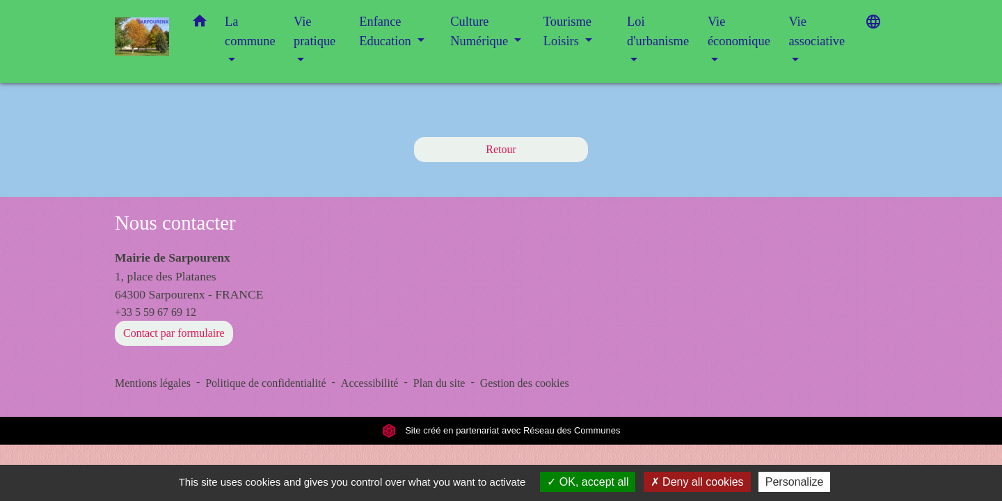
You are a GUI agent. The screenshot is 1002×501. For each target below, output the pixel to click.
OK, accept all (587, 482)
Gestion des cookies (524, 383)
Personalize (794, 482)
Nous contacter (175, 223)
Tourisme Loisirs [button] (567, 31)
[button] (199, 24)
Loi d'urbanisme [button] (658, 31)
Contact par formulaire (174, 333)
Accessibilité (370, 383)
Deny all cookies (697, 482)
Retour (501, 149)
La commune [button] (250, 31)
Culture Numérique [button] (480, 31)
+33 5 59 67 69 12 (155, 312)
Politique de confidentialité (265, 383)
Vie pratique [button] (314, 31)
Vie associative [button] (816, 31)
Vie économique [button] (739, 31)
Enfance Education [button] (386, 31)
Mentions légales (153, 383)
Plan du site (439, 383)
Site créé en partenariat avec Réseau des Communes (501, 430)
